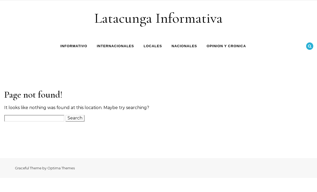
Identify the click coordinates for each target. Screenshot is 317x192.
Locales (153, 46)
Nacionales (184, 46)
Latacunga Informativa (158, 18)
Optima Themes (61, 168)
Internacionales (115, 46)
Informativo (73, 46)
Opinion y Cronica (226, 46)
